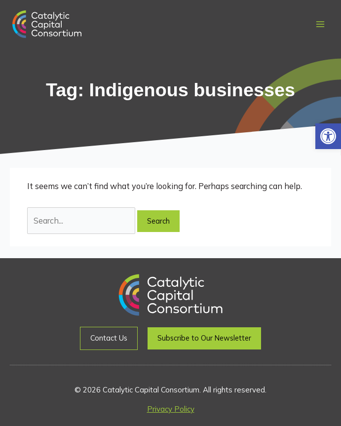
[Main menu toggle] (320, 24)
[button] (328, 136)
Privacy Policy (170, 409)
